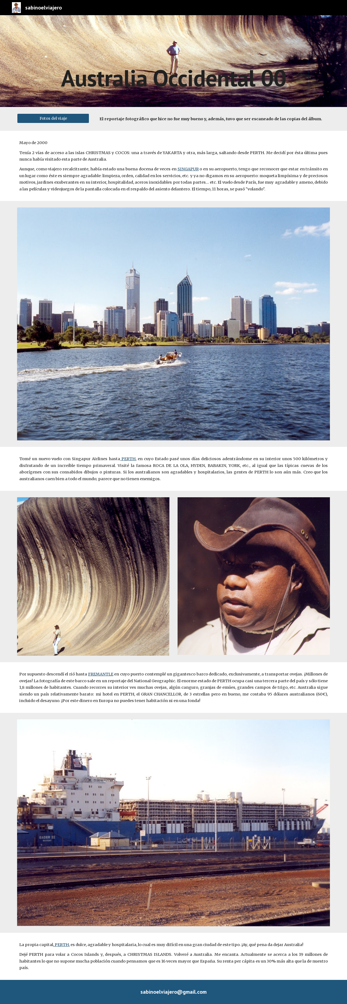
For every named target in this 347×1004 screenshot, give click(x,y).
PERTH (128, 458)
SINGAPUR (188, 169)
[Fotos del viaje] (53, 118)
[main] (173, 61)
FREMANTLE (100, 674)
